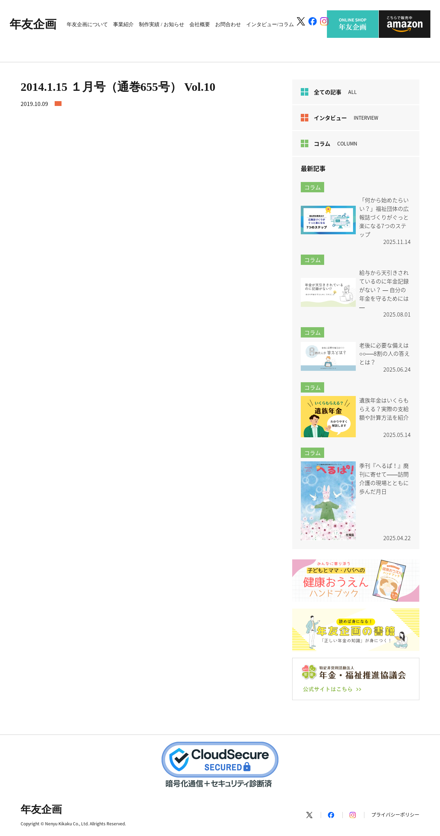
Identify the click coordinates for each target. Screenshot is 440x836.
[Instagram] (324, 21)
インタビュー (339, 118)
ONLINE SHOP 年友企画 (352, 24)
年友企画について (87, 24)
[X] (301, 21)
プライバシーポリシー (395, 814)
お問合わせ (228, 24)
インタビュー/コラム (270, 24)
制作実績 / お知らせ (161, 24)
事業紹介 (123, 24)
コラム (329, 143)
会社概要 (199, 24)
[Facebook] (312, 21)
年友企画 (33, 24)
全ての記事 (329, 92)
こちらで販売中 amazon (404, 24)
